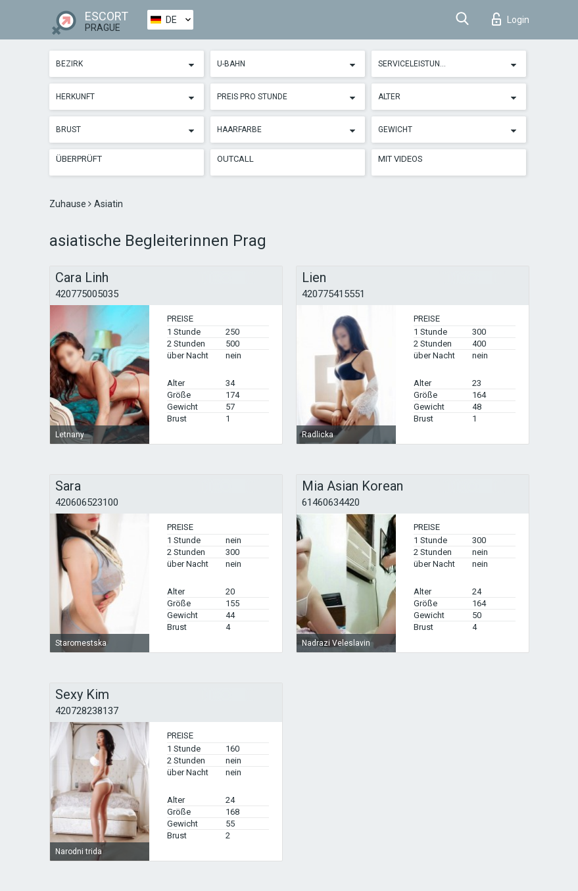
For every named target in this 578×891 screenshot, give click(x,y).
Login (510, 19)
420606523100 (86, 502)
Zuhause (68, 204)
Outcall (235, 159)
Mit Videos (400, 159)
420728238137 (86, 711)
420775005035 (86, 294)
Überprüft (79, 159)
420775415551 (333, 294)
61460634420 (331, 502)
